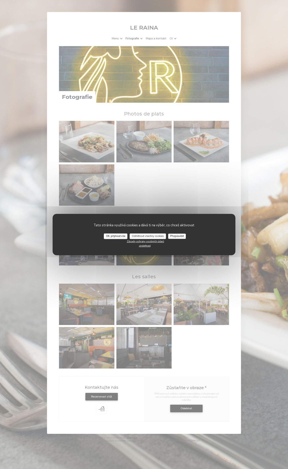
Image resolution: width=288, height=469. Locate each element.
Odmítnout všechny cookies (148, 236)
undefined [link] (145, 245)
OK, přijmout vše (115, 236)
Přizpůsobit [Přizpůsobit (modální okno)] (177, 236)
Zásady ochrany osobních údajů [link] (145, 241)
